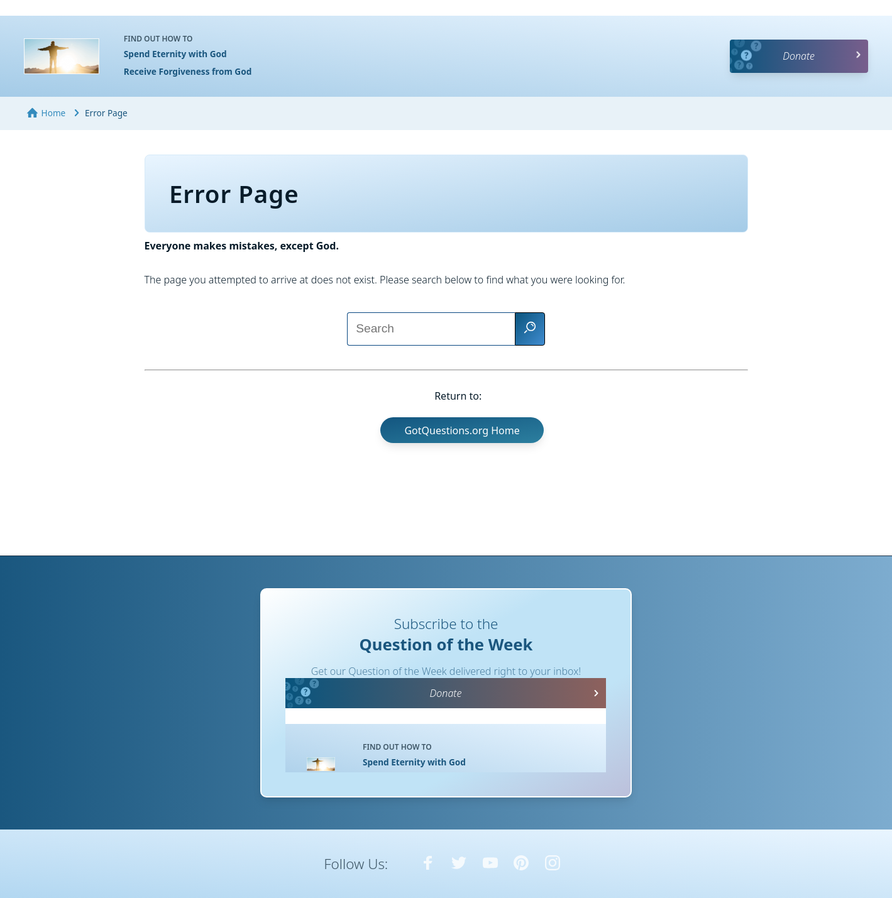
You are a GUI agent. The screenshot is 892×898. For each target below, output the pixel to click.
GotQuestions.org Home (461, 430)
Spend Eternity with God (175, 54)
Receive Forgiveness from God (187, 71)
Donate (799, 56)
